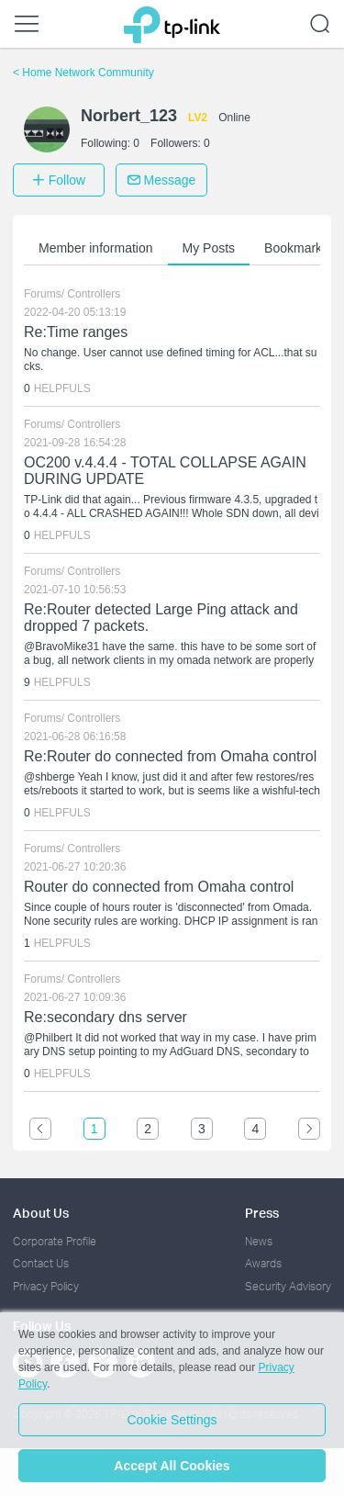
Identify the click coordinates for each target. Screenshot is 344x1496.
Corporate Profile (54, 1241)
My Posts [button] (209, 248)
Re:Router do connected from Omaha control (170, 756)
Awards (263, 1263)
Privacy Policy (46, 1286)
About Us (41, 1212)
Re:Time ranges (76, 332)
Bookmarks (296, 248)
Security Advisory (288, 1286)
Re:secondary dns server (105, 1017)
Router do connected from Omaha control (159, 886)
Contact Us (41, 1263)
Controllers (93, 293)
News (258, 1241)
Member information (96, 248)
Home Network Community (83, 72)
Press (262, 1212)
